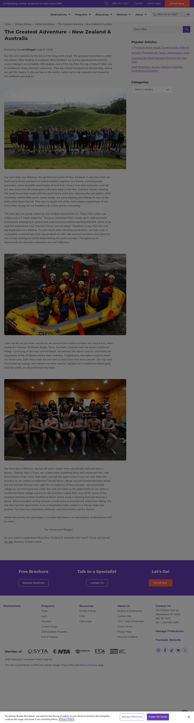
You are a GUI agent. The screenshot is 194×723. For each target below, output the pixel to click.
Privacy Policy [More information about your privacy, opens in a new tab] (66, 722)
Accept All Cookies (158, 719)
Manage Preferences (132, 719)
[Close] (188, 719)
